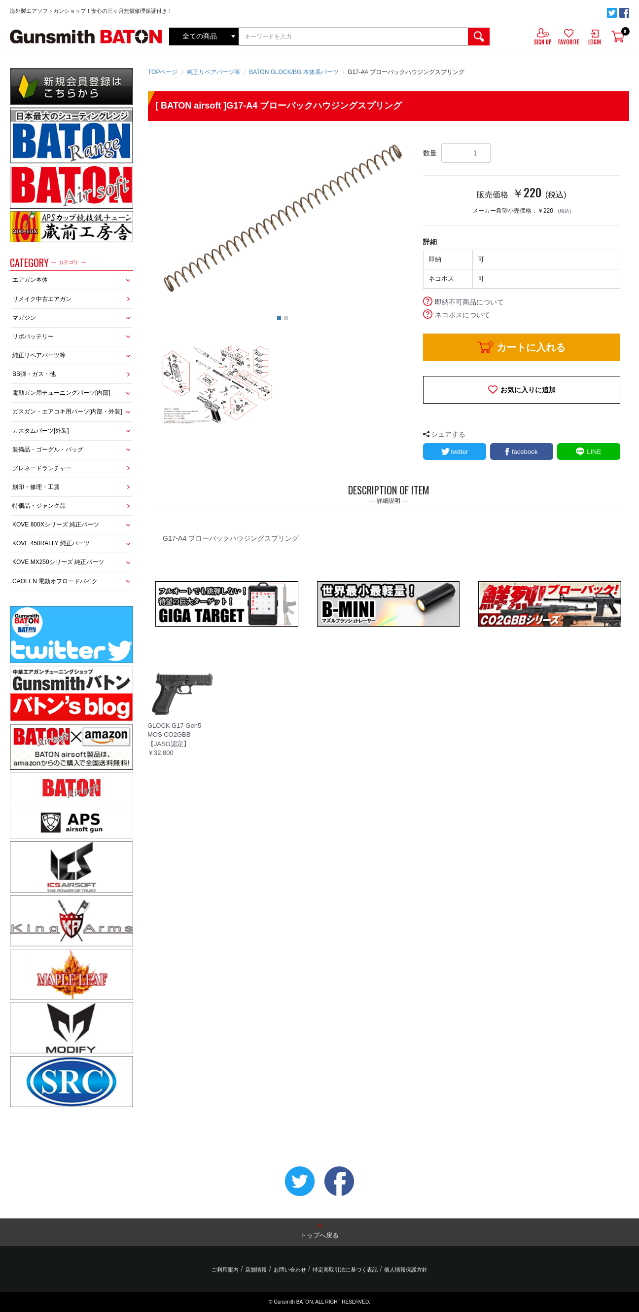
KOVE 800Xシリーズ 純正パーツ (55, 524)
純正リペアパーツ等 (39, 355)
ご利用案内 (226, 1270)
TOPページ (163, 72)
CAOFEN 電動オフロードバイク (55, 581)
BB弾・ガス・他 (34, 374)
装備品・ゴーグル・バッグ (47, 449)
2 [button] (286, 318)
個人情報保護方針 (404, 1270)
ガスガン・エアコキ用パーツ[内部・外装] (67, 411)
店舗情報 (256, 1270)
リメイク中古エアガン (41, 299)
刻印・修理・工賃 (36, 487)
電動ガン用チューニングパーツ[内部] (61, 392)
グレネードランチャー (41, 468)
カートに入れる (531, 347)
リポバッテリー (33, 336)
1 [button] (279, 318)
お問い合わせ (290, 1270)
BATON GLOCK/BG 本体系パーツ (294, 72)
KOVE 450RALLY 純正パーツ (51, 543)
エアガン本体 (30, 279)
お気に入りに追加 (528, 390)
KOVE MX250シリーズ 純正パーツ (58, 562)
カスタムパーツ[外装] (40, 430)
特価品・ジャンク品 (39, 505)
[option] (282, 219)
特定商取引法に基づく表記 (344, 1270)
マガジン (24, 317)
